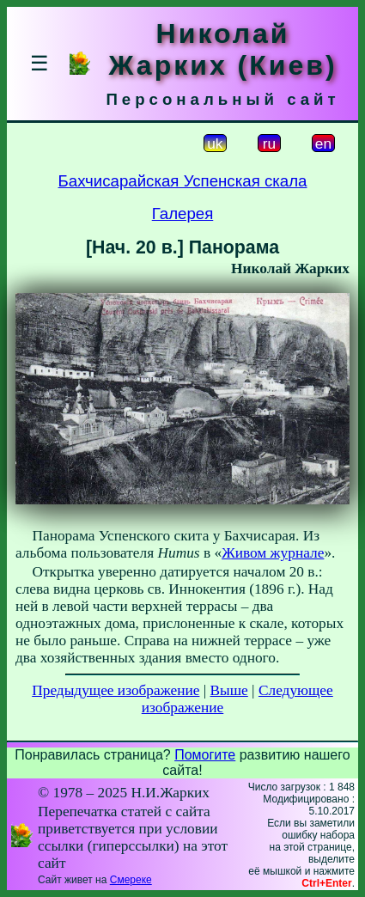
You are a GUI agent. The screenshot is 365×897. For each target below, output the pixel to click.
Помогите (204, 755)
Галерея (183, 213)
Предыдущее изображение (115, 690)
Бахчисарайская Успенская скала (182, 181)
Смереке (131, 880)
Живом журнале (273, 553)
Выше (229, 690)
